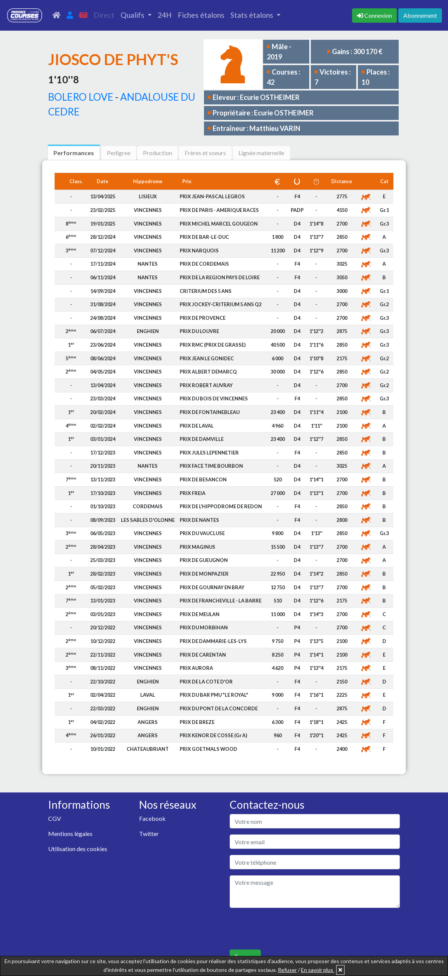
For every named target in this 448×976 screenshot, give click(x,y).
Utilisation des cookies (77, 848)
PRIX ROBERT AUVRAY (206, 385)
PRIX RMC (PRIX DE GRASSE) (213, 345)
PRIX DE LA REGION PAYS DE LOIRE (220, 277)
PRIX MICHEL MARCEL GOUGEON (219, 224)
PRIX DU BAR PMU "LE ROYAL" (214, 695)
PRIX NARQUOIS (199, 251)
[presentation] (287, 928)
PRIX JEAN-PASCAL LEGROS (212, 196)
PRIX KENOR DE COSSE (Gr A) (213, 735)
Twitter (149, 833)
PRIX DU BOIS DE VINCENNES (214, 398)
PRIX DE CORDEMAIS (204, 264)
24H (165, 15)
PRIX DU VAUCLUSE (202, 533)
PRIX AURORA (196, 668)
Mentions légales (70, 833)
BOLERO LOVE (80, 97)
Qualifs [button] (133, 15)
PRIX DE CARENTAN (203, 655)
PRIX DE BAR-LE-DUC (204, 237)
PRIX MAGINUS (197, 547)
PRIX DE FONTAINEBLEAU (210, 412)
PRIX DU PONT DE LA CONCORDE (219, 708)
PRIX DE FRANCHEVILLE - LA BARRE (221, 601)
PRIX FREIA (192, 493)
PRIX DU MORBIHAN (204, 627)
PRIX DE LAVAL (197, 426)
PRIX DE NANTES (199, 520)
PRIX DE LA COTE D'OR (206, 682)
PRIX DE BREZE (197, 722)
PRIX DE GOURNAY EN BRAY (212, 587)
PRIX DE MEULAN (199, 614)
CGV (54, 818)
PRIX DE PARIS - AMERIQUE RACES (219, 210)
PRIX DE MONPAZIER (204, 574)
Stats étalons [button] (252, 15)
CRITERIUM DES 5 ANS (206, 291)
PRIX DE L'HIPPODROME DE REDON (221, 506)
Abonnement (420, 15)
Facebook (152, 818)
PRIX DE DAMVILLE (202, 439)
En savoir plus (317, 970)
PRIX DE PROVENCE (203, 318)
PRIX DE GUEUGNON (204, 560)
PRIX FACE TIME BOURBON (211, 466)
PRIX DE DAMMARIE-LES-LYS (213, 641)
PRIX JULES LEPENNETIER (209, 453)
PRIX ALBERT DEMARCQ (208, 372)
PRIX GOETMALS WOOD (208, 749)
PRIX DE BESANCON (203, 479)
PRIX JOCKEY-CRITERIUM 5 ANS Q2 (221, 304)
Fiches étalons (201, 15)
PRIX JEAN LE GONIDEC (207, 358)
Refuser (287, 970)
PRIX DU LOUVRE (199, 331)
